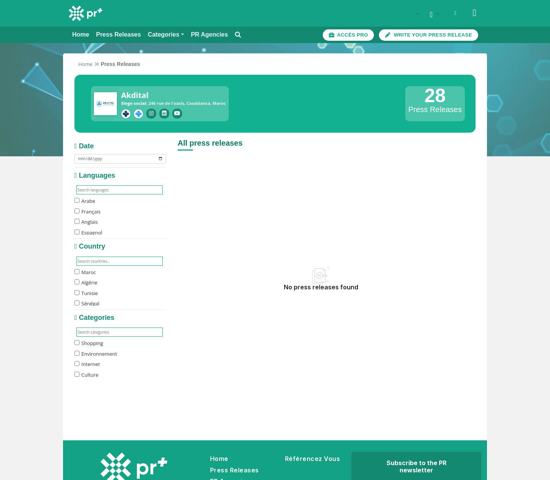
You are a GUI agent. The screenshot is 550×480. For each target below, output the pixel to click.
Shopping (88, 342)
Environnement (95, 352)
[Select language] (436, 13)
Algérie (85, 281)
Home (85, 64)
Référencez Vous (312, 457)
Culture (86, 373)
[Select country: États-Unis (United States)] (417, 13)
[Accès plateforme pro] (348, 35)
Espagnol (88, 231)
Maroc (85, 271)
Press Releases (234, 469)
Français (87, 210)
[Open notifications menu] (455, 13)
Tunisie (86, 292)
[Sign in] (474, 13)
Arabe (84, 199)
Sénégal (86, 302)
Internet (87, 363)
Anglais (86, 220)
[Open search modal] (238, 35)
